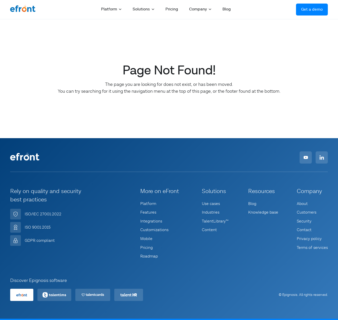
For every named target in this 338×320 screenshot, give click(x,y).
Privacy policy (309, 238)
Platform (148, 203)
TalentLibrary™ (215, 221)
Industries (210, 212)
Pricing (171, 9)
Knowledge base (263, 212)
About (302, 203)
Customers (306, 212)
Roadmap (149, 256)
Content (209, 230)
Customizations (154, 230)
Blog (226, 9)
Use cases (211, 203)
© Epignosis (288, 295)
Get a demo (312, 9)
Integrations (151, 221)
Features (148, 212)
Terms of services (312, 247)
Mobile (146, 238)
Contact (304, 230)
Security (304, 221)
